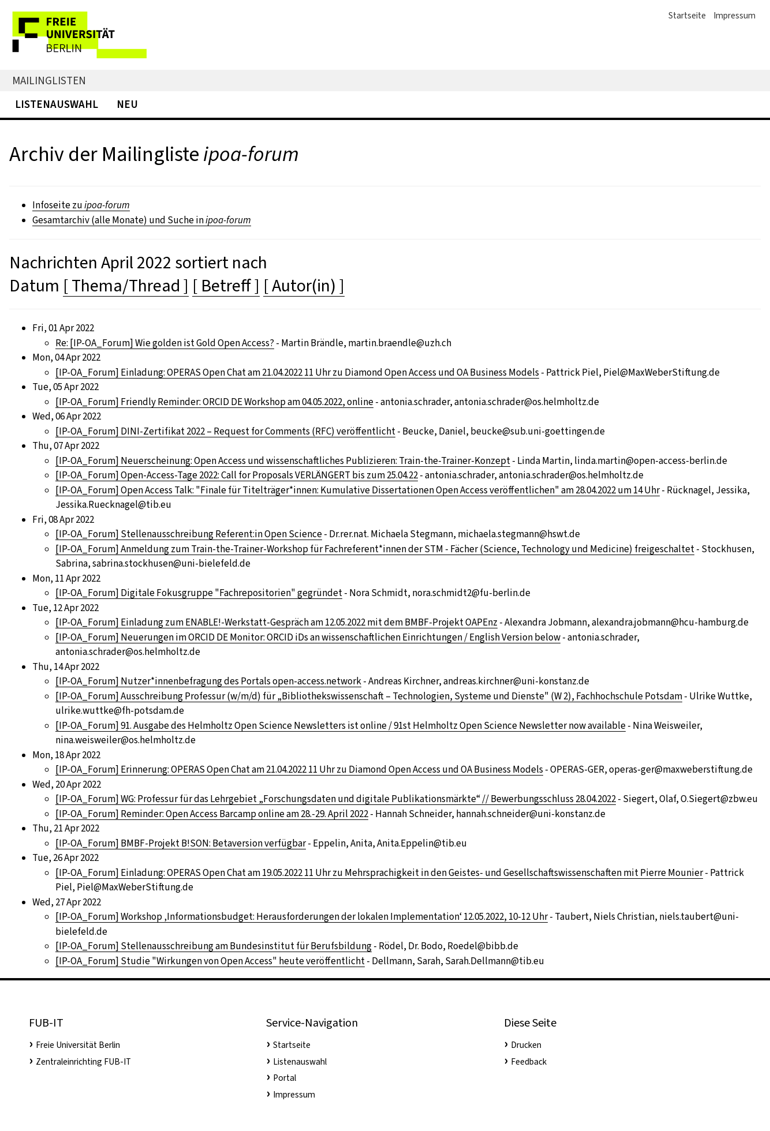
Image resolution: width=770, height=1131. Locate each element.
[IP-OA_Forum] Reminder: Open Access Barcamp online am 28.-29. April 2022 (211, 814)
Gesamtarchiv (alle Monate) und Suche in (141, 220)
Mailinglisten (49, 80)
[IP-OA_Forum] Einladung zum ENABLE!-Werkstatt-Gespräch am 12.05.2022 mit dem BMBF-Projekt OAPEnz (276, 622)
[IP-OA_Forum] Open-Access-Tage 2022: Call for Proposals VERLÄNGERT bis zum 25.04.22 (236, 475)
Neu (127, 104)
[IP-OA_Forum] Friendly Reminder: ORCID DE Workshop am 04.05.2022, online (214, 402)
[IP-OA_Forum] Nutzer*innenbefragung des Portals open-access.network (208, 681)
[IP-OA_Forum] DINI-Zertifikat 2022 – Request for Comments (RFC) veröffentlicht (225, 431)
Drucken (526, 1045)
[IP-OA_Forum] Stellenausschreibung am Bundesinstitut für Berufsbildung (213, 946)
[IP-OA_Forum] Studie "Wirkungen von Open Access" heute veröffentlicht (210, 961)
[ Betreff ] (226, 285)
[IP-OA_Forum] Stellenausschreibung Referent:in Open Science (188, 534)
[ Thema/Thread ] (126, 285)
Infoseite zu (81, 205)
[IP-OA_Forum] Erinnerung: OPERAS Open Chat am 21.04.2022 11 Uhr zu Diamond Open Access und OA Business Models (299, 769)
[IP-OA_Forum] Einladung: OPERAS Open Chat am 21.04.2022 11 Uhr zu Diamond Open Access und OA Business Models (297, 372)
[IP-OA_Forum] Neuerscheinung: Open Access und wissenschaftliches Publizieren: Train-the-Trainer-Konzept (282, 460)
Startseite (687, 15)
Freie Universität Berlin (78, 1045)
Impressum (734, 15)
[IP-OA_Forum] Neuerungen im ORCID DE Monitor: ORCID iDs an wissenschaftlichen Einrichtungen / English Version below (307, 637)
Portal (284, 1078)
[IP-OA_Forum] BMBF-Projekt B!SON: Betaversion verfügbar (180, 843)
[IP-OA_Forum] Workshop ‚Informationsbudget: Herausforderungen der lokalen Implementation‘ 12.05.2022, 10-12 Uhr (301, 916)
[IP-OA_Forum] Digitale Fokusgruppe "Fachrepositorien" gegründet (198, 593)
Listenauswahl (56, 104)
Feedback (529, 1062)
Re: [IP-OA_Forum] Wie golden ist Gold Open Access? (164, 343)
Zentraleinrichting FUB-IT (83, 1062)
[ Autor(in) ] (304, 285)
